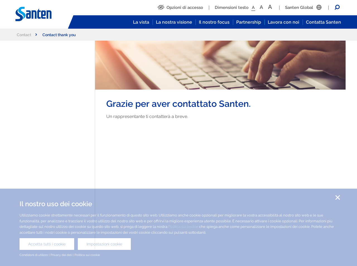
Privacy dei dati (61, 255)
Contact (27, 34)
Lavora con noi (283, 22)
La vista (141, 22)
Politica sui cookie (183, 227)
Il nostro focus (214, 22)
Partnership (248, 22)
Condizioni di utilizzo (34, 255)
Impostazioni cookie (104, 244)
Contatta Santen (323, 22)
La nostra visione (174, 22)
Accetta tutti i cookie (47, 244)
